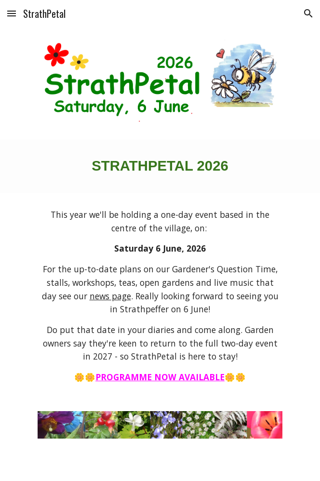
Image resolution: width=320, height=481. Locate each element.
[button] (11, 13)
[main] (160, 166)
